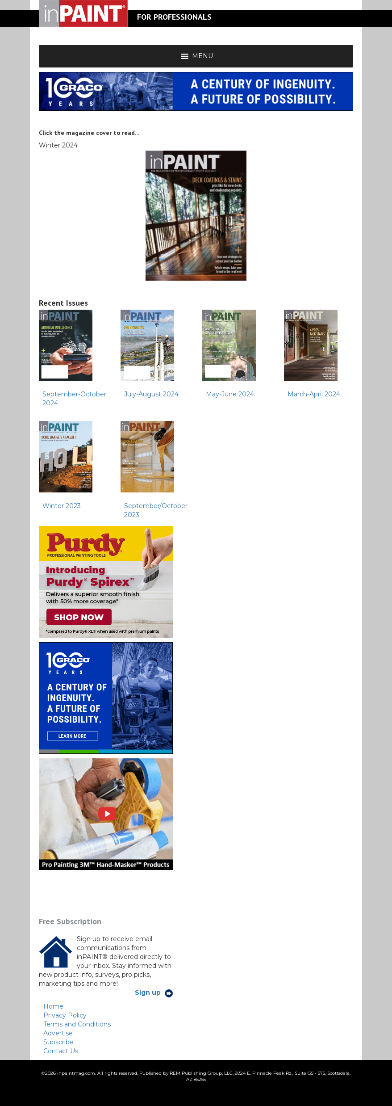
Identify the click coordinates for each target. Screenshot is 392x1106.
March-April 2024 (314, 394)
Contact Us (60, 1051)
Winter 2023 (61, 506)
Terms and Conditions (77, 1024)
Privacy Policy (65, 1015)
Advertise (58, 1033)
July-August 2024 (151, 394)
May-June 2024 (230, 394)
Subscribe (58, 1042)
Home (53, 1006)
